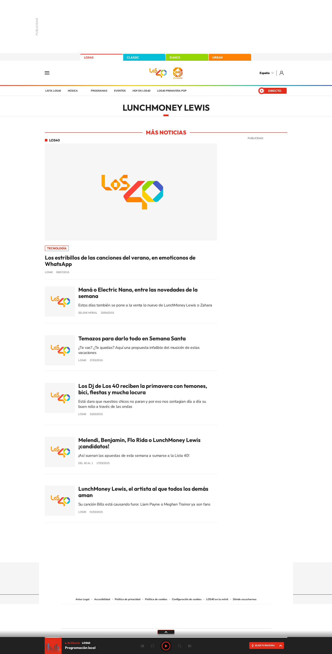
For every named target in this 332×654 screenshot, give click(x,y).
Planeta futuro (222, 615)
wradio (159, 615)
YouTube (157, 554)
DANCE (175, 57)
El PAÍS (118, 610)
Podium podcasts (156, 621)
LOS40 (88, 57)
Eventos (120, 90)
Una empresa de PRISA (80, 613)
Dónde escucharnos (244, 599)
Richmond (115, 621)
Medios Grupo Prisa (80, 623)
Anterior (142, 645)
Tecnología (56, 248)
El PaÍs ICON (174, 621)
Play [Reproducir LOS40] (166, 646)
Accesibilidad (102, 599)
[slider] (166, 637)
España (265, 73)
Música (73, 90)
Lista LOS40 (53, 90)
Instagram (140, 554)
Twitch (183, 554)
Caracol (241, 610)
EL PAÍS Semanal (207, 615)
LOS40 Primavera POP (172, 90)
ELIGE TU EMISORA (265, 645)
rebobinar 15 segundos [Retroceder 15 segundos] (152, 645)
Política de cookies (156, 599)
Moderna (136, 621)
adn (226, 610)
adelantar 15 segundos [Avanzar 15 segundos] (179, 645)
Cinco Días (175, 615)
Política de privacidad (127, 599)
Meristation (231, 621)
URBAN (217, 57)
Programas (99, 90)
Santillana (157, 610)
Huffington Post (123, 615)
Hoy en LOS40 (141, 90)
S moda (193, 621)
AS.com (212, 610)
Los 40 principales (138, 610)
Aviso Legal (83, 599)
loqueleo (211, 621)
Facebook (174, 554)
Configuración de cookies (187, 599)
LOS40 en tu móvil (217, 599)
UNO (146, 615)
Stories (191, 554)
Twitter (166, 554)
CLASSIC (133, 57)
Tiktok (149, 554)
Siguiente (189, 645)
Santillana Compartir (180, 610)
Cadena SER (198, 610)
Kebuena (237, 615)
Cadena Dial (191, 615)
